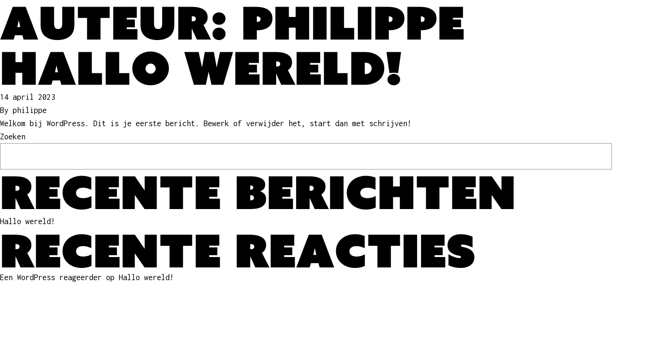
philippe (30, 110)
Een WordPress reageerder (51, 277)
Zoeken (12, 136)
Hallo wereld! (201, 67)
